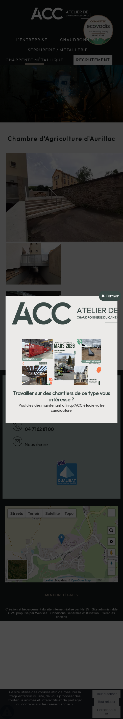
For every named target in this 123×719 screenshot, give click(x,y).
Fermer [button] (110, 295)
